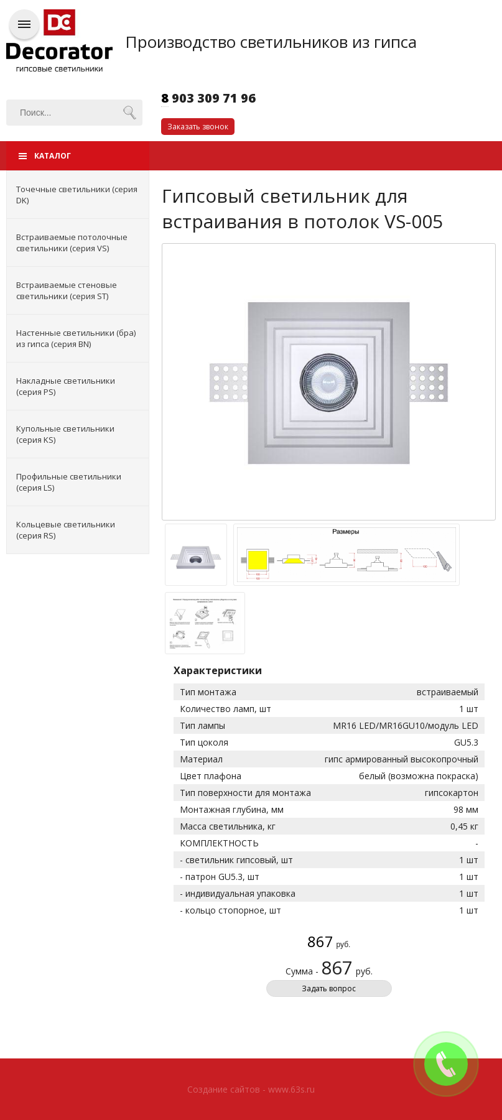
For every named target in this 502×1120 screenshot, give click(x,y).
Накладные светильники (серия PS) (65, 386)
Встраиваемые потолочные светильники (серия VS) (72, 242)
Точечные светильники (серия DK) (76, 194)
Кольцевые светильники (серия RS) (65, 530)
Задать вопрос (329, 988)
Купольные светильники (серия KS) (65, 434)
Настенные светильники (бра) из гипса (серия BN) (76, 338)
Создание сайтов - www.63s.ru (251, 1089)
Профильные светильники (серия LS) (68, 482)
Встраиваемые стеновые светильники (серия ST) (66, 290)
